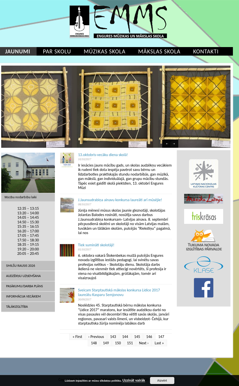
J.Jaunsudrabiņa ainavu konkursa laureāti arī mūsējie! (120, 200)
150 (118, 343)
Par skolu (57, 51)
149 (106, 343)
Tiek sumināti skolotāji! (96, 245)
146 (149, 336)
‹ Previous (96, 336)
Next (174, 144)
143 (113, 336)
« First (77, 336)
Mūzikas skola (104, 51)
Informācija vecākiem (23, 296)
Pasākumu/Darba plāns (24, 286)
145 (137, 336)
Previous (166, 144)
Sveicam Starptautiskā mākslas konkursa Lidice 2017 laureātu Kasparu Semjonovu (119, 292)
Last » (159, 343)
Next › (144, 343)
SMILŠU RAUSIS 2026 (20, 266)
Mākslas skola (159, 51)
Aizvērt (162, 380)
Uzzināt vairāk (133, 380)
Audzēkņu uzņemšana (23, 276)
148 (94, 343)
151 (130, 343)
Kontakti (206, 51)
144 (125, 336)
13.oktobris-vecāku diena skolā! (103, 154)
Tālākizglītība (17, 307)
